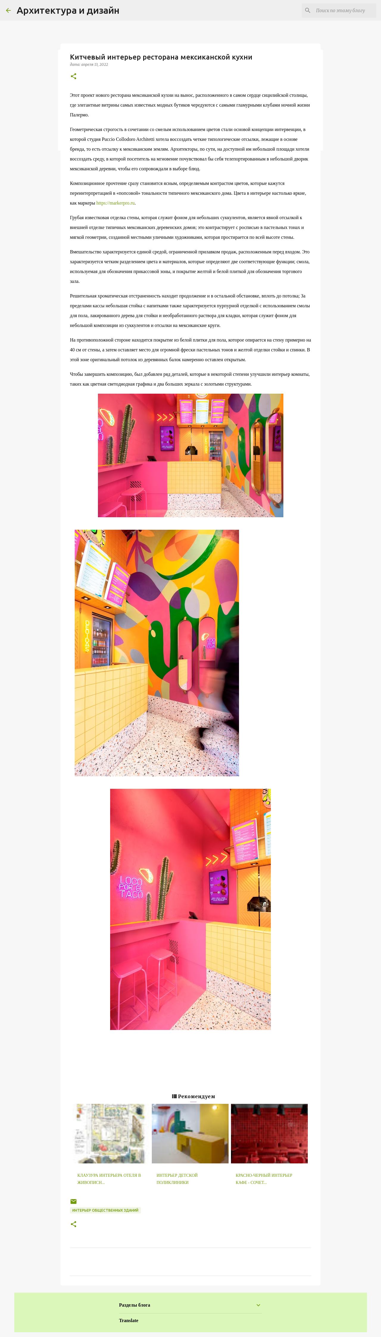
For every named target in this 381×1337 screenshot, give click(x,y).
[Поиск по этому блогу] (345, 10)
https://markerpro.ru (115, 202)
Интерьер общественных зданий (105, 1210)
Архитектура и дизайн (68, 10)
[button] (73, 77)
